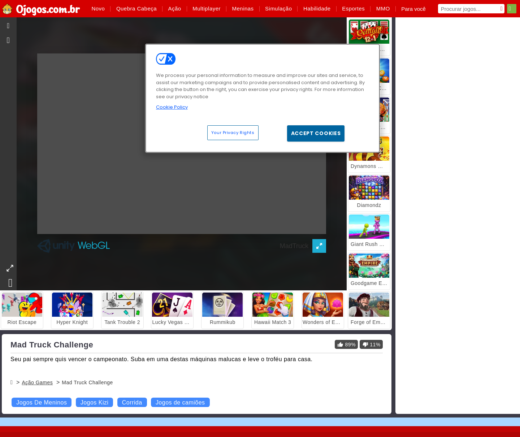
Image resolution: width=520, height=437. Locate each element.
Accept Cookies (316, 133)
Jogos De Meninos (41, 402)
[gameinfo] (8, 40)
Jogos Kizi (95, 402)
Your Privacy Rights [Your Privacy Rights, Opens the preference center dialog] (233, 132)
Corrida (132, 402)
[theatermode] (9, 268)
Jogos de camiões (180, 402)
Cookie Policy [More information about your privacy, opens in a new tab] (172, 107)
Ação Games (37, 382)
